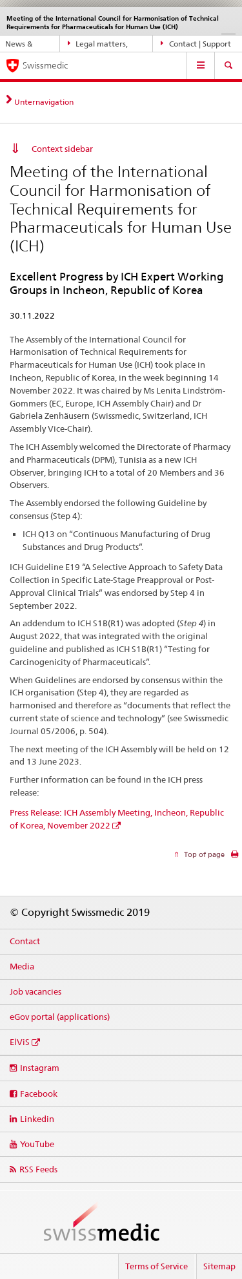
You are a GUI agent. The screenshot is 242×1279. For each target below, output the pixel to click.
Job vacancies (35, 991)
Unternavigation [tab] (44, 102)
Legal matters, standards (98, 44)
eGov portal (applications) (60, 1016)
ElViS (20, 1042)
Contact (25, 941)
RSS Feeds (38, 1169)
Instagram (39, 1067)
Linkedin (37, 1119)
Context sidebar (62, 148)
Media (22, 966)
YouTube (37, 1144)
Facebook (38, 1093)
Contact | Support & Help (196, 44)
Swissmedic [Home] (45, 65)
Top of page (203, 854)
